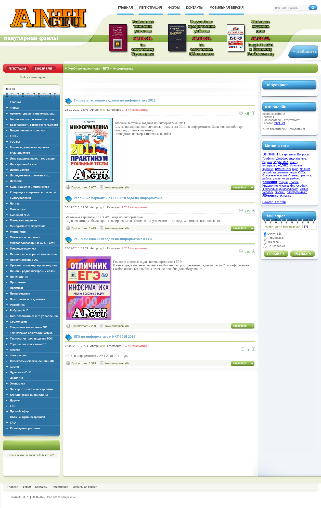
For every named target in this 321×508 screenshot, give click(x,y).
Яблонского (272, 195)
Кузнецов (283, 169)
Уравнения (270, 185)
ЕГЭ (124, 109)
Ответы (293, 175)
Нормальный (275, 237)
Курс (295, 169)
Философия (270, 188)
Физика (284, 185)
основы (282, 175)
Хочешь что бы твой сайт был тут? (31, 455)
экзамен (280, 192)
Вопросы (303, 154)
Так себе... (274, 241)
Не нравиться (276, 245)
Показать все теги (274, 202)
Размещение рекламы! (26, 428)
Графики (268, 158)
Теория (294, 182)
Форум (14, 107)
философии (298, 185)
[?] (306, 226)
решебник (292, 178)
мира (293, 172)
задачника (280, 162)
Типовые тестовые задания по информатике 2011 (115, 100)
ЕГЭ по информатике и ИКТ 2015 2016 (104, 336)
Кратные (268, 169)
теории (283, 182)
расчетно (279, 178)
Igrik (102, 109)
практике (305, 175)
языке (287, 195)
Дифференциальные (291, 158)
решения (269, 182)
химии (304, 188)
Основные (269, 175)
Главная (15, 102)
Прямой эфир (19, 411)
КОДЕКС (283, 165)
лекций (267, 172)
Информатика (139, 109)
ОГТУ (301, 172)
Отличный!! (274, 233)
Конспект (296, 165)
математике (280, 172)
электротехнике (297, 192)
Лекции (305, 169)
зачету (294, 162)
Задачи (267, 162)
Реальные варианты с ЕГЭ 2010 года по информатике (118, 198)
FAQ (13, 422)
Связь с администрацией (27, 417)
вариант (271, 153)
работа (266, 178)
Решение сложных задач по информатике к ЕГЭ (113, 239)
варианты (289, 154)
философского (288, 188)
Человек (267, 192)
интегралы (269, 165)
